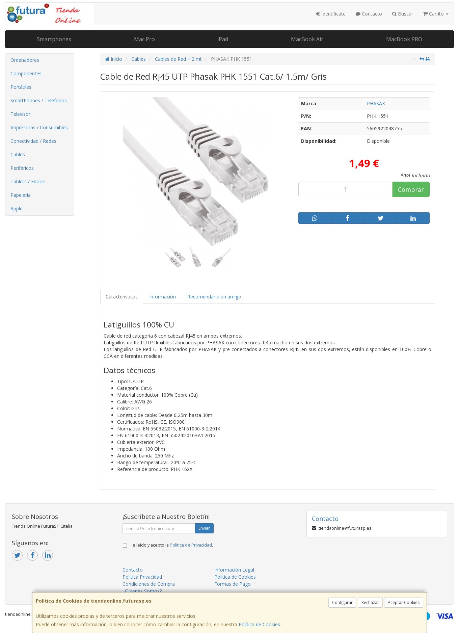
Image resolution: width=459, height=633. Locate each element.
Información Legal (234, 569)
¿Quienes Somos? (142, 591)
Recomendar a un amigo (214, 296)
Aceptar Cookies (404, 602)
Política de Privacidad (191, 545)
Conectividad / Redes (33, 141)
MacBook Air (307, 39)
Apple (16, 208)
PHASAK (376, 103)
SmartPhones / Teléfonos (38, 100)
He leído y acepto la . (171, 545)
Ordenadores (24, 60)
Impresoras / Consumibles (39, 127)
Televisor (20, 114)
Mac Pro (144, 39)
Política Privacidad (142, 577)
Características (122, 296)
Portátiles (20, 87)
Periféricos (22, 168)
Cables (17, 154)
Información (162, 296)
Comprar (411, 189)
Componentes (26, 73)
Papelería (20, 195)
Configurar (342, 602)
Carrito (436, 13)
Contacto (369, 13)
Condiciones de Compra (149, 584)
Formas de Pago (232, 584)
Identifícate (331, 13)
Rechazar (370, 602)
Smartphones (54, 39)
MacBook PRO (404, 39)
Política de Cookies (259, 624)
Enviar (204, 528)
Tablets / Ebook (27, 181)
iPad (222, 39)
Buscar (402, 13)
